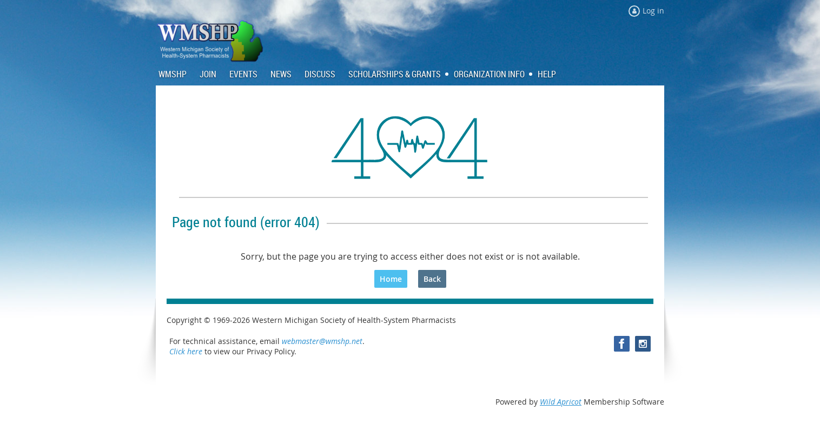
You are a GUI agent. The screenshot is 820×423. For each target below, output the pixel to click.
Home (391, 279)
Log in (653, 10)
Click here (185, 351)
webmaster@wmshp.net (322, 341)
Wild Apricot (560, 401)
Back (432, 279)
